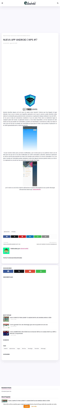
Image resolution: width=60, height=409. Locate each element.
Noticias (24, 348)
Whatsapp (43, 348)
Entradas (13, 231)
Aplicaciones (13, 35)
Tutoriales (37, 348)
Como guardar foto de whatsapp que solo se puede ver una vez (29, 324)
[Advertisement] (30, 19)
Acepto (27, 406)
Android (5, 348)
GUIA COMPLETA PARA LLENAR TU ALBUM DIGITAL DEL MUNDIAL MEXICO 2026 (30, 317)
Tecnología (30, 348)
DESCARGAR (37, 189)
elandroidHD (6, 43)
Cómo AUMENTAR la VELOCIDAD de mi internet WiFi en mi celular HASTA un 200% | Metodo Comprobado (33, 332)
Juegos (18, 348)
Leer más (33, 406)
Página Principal (6, 35)
